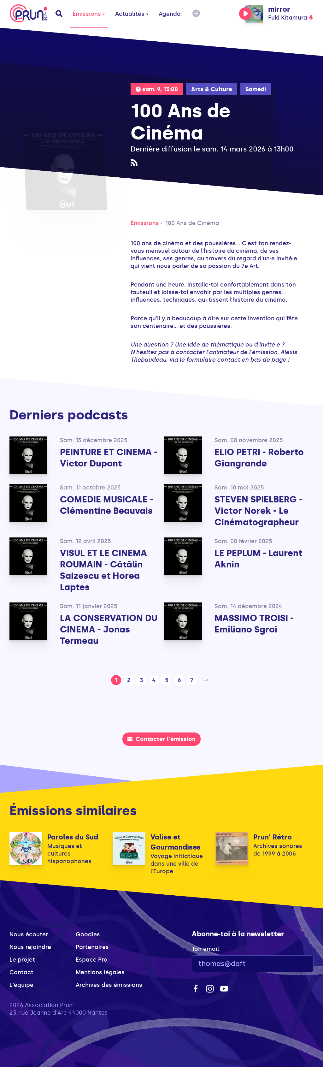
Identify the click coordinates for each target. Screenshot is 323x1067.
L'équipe (21, 984)
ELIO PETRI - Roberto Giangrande (259, 458)
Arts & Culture (211, 89)
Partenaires (92, 947)
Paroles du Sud (72, 837)
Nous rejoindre (30, 947)
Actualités (132, 13)
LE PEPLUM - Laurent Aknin (258, 559)
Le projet (22, 959)
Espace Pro (92, 959)
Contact (21, 972)
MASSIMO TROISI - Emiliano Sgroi (254, 624)
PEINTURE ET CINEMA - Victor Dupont (108, 458)
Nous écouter (28, 934)
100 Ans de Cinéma (192, 223)
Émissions (89, 13)
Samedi (255, 89)
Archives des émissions (109, 984)
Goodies (88, 934)
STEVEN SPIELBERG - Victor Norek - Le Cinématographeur (258, 510)
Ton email (205, 948)
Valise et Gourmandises (175, 842)
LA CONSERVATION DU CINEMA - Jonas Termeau (108, 629)
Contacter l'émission (161, 739)
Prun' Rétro (272, 837)
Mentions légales (100, 972)
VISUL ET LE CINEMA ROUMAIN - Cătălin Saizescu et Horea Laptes (103, 570)
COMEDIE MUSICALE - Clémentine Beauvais (106, 505)
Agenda (170, 13)
